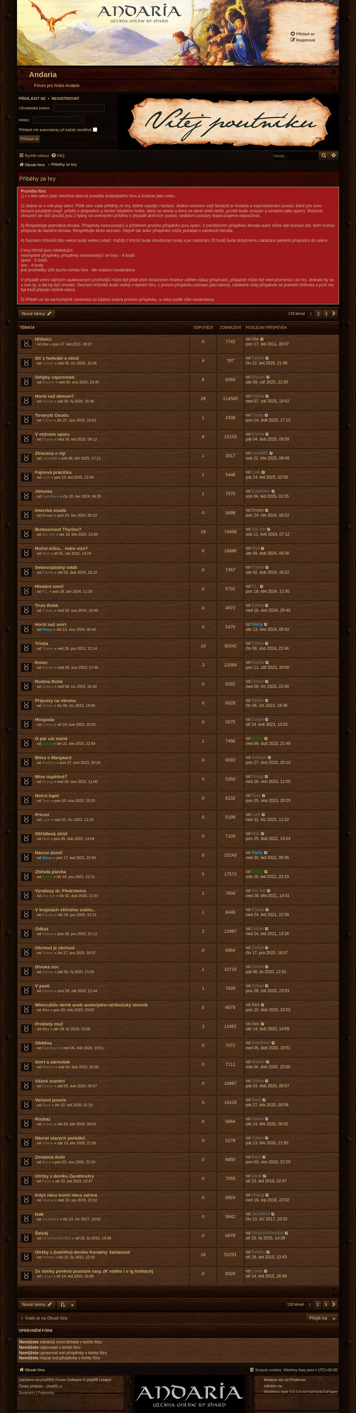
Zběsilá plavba (50, 871)
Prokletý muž (49, 1023)
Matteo (48, 1067)
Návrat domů (49, 852)
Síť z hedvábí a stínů (57, 358)
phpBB (46, 1379)
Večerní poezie (50, 1100)
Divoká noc (47, 966)
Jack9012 (50, 1219)
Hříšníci (43, 339)
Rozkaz (42, 1119)
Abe (45, 344)
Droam (47, 515)
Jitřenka (43, 491)
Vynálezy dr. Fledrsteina (60, 890)
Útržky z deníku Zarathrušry (64, 1176)
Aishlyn (49, 763)
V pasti (42, 985)
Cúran (47, 420)
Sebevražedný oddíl (56, 567)
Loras (47, 1276)
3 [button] (326, 314)
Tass (46, 801)
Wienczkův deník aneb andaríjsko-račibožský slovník (91, 1004)
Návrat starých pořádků (60, 1138)
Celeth (48, 363)
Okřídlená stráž (51, 833)
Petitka (48, 1257)
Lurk (46, 477)
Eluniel (48, 382)
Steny (47, 629)
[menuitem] (302, 34)
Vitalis (47, 705)
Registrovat (65, 98)
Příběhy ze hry (37, 179)
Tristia (41, 643)
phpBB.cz (55, 1386)
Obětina (43, 1042)
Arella (47, 743)
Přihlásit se (32, 98)
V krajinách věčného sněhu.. (65, 909)
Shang (48, 1200)
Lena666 (49, 458)
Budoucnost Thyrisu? (58, 529)
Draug (47, 782)
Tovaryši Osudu (52, 415)
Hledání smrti (49, 586)
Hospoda (44, 719)
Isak (39, 1214)
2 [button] (318, 314)
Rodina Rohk (49, 681)
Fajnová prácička (53, 472)
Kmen (41, 662)
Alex (45, 1010)
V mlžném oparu (52, 434)
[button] (333, 314)
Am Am (48, 534)
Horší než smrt (50, 624)
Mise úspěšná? (51, 776)
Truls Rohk (46, 605)
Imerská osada (50, 510)
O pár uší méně (51, 738)
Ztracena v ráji (50, 453)
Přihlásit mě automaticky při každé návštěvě (58, 129)
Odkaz (42, 928)
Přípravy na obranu (55, 700)
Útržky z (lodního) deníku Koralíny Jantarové (82, 1252)
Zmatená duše (50, 1157)
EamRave (50, 496)
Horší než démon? (54, 396)
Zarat (46, 1181)
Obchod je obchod (54, 947)
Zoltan (47, 610)
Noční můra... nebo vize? (61, 548)
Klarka (48, 401)
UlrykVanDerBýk (56, 1238)
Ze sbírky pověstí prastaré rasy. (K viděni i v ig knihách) (94, 1271)
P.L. (45, 591)
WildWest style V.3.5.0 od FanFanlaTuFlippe (300, 1391)
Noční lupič (47, 795)
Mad (46, 553)
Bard (46, 1105)
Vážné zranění (50, 1081)
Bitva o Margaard (53, 757)
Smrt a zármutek (52, 1062)
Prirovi (42, 814)
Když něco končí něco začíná (66, 1195)
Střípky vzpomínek (55, 377)
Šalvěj (41, 1233)
